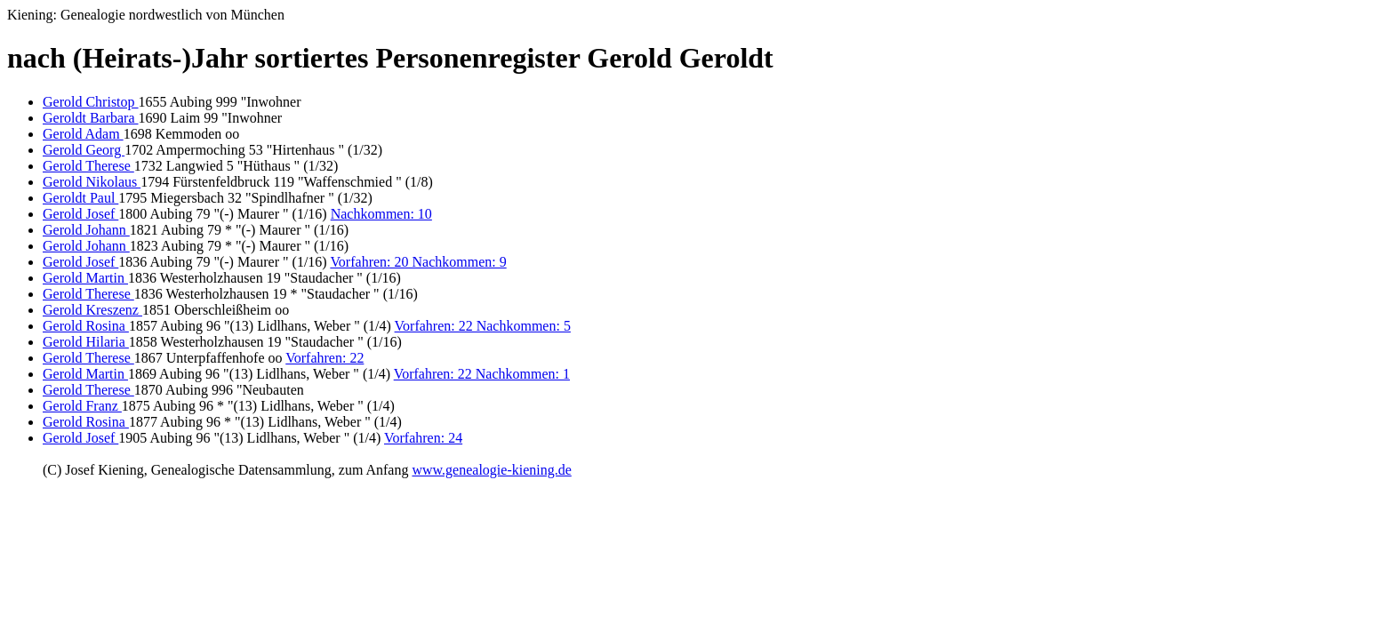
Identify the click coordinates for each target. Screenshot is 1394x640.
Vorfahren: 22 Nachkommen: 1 (482, 373)
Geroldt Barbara (91, 117)
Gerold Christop (91, 101)
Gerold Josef (80, 213)
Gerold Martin (85, 277)
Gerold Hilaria (86, 341)
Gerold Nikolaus (91, 181)
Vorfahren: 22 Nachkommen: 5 (483, 325)
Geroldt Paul (80, 197)
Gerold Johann (86, 229)
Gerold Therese (88, 165)
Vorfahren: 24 (423, 437)
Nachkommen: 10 (381, 213)
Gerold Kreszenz (92, 309)
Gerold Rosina (86, 325)
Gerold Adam (83, 133)
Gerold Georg (83, 149)
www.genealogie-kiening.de (491, 469)
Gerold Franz (82, 405)
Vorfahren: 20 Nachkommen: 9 (418, 261)
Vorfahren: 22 (324, 357)
